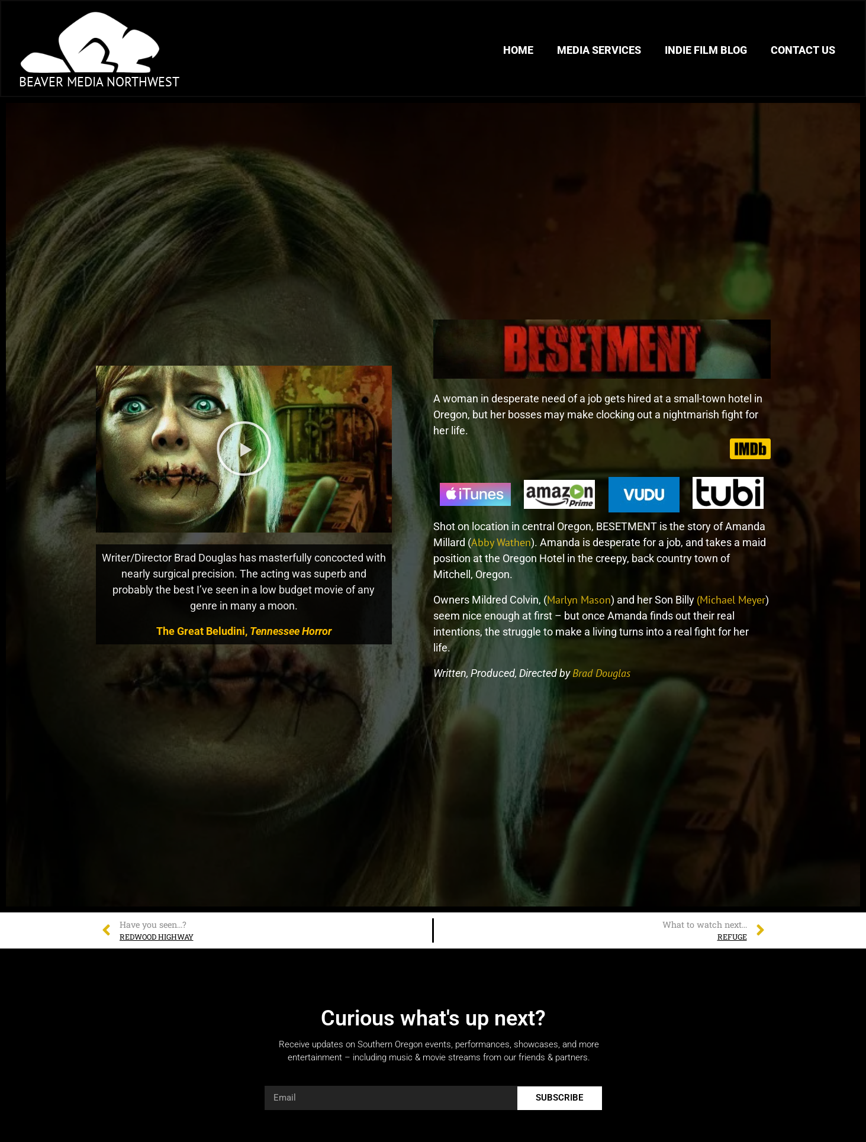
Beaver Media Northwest (99, 81)
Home (518, 50)
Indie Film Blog (706, 50)
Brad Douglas (601, 673)
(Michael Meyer (731, 600)
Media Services (599, 50)
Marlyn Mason (579, 600)
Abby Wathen (501, 542)
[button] (243, 449)
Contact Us (803, 50)
